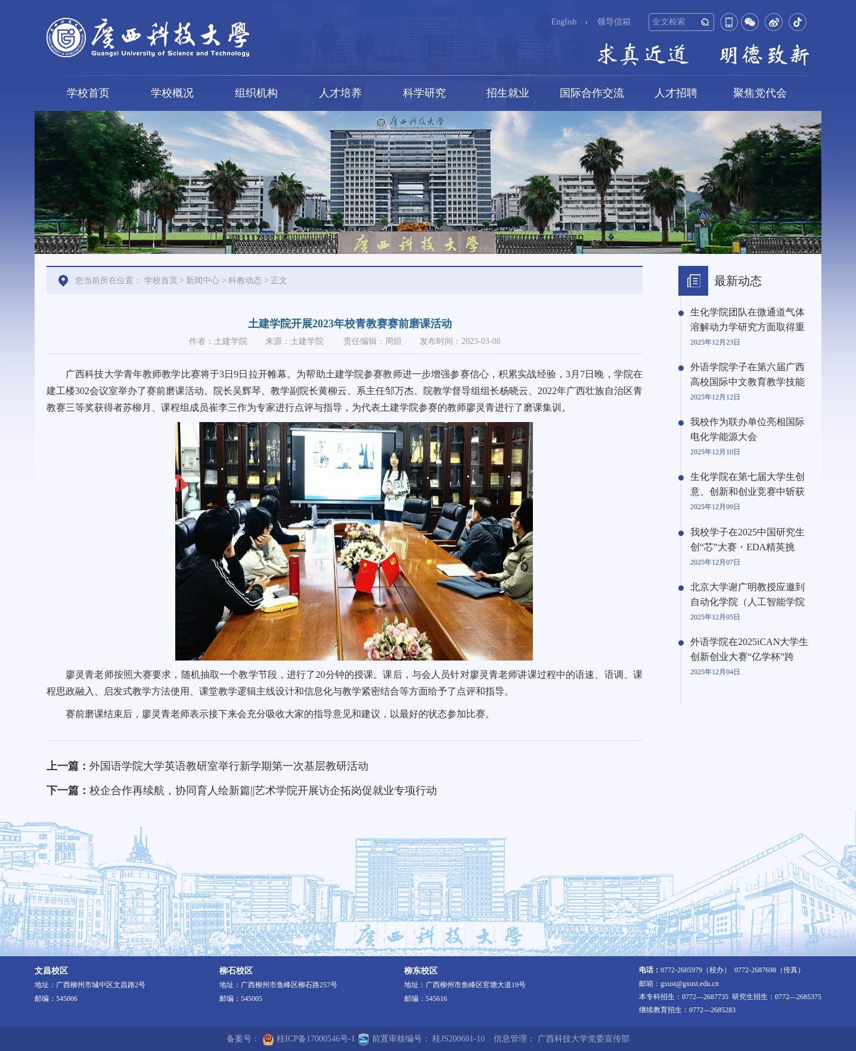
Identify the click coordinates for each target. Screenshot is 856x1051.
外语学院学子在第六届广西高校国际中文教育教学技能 (747, 374)
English (564, 21)
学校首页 (88, 93)
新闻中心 (202, 280)
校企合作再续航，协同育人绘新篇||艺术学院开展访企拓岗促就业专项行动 (263, 790)
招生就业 (507, 93)
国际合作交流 (592, 93)
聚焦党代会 (760, 93)
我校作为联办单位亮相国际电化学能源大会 (747, 429)
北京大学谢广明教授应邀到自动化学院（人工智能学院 (747, 594)
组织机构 (256, 93)
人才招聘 (676, 93)
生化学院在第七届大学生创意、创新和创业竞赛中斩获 (747, 484)
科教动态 (245, 280)
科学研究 (424, 93)
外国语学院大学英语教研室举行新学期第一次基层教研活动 (228, 766)
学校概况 (172, 93)
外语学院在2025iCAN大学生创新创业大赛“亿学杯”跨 (749, 649)
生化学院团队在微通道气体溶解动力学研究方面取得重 (747, 319)
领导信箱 (614, 21)
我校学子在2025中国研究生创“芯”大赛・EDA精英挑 (747, 539)
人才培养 (340, 93)
